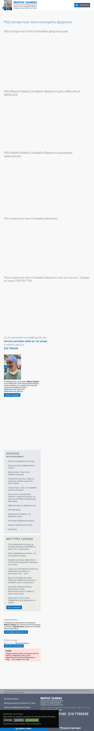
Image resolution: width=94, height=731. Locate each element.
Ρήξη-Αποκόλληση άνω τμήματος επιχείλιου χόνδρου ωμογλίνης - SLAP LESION (21, 481)
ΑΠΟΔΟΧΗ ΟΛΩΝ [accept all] (32, 720)
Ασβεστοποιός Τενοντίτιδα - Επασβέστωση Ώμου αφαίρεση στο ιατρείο (21, 600)
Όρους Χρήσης (20, 724)
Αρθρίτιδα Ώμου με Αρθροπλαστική (22, 505)
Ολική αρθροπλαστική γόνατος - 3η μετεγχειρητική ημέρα (22, 554)
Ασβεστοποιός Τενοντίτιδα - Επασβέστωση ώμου (19, 473)
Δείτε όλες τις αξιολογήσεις (14, 646)
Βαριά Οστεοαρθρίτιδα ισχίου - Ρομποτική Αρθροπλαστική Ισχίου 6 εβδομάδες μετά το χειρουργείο (22, 580)
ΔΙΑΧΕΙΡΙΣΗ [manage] (19, 720)
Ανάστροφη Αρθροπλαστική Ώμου (21, 521)
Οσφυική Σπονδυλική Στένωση (20, 525)
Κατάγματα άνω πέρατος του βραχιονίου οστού (19, 515)
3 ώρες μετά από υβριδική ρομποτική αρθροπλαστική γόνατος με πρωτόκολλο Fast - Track (23, 571)
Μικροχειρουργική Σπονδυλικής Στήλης (20, 703)
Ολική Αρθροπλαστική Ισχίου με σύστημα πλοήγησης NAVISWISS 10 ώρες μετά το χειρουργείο (22, 546)
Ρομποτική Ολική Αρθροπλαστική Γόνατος (21, 466)
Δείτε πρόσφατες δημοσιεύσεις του (16, 632)
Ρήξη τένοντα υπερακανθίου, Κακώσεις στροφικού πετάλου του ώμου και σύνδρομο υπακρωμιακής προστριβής (22, 497)
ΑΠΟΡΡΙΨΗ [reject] (8, 720)
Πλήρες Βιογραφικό (12, 395)
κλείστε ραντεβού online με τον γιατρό (25, 341)
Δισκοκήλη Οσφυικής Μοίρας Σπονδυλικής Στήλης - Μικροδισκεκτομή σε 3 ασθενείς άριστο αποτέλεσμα (21, 590)
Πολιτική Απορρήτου (34, 724)
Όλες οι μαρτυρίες (14, 607)
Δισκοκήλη (12, 529)
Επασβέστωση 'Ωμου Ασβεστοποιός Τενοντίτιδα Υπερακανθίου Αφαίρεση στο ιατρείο (23, 562)
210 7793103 (11, 348)
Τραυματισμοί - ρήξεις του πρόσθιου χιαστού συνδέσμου (22, 489)
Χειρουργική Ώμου (11, 699)
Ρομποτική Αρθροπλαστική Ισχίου (21, 461)
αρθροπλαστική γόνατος (13, 391)
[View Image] (12, 367)
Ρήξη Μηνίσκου (14, 510)
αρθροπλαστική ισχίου (13, 389)
